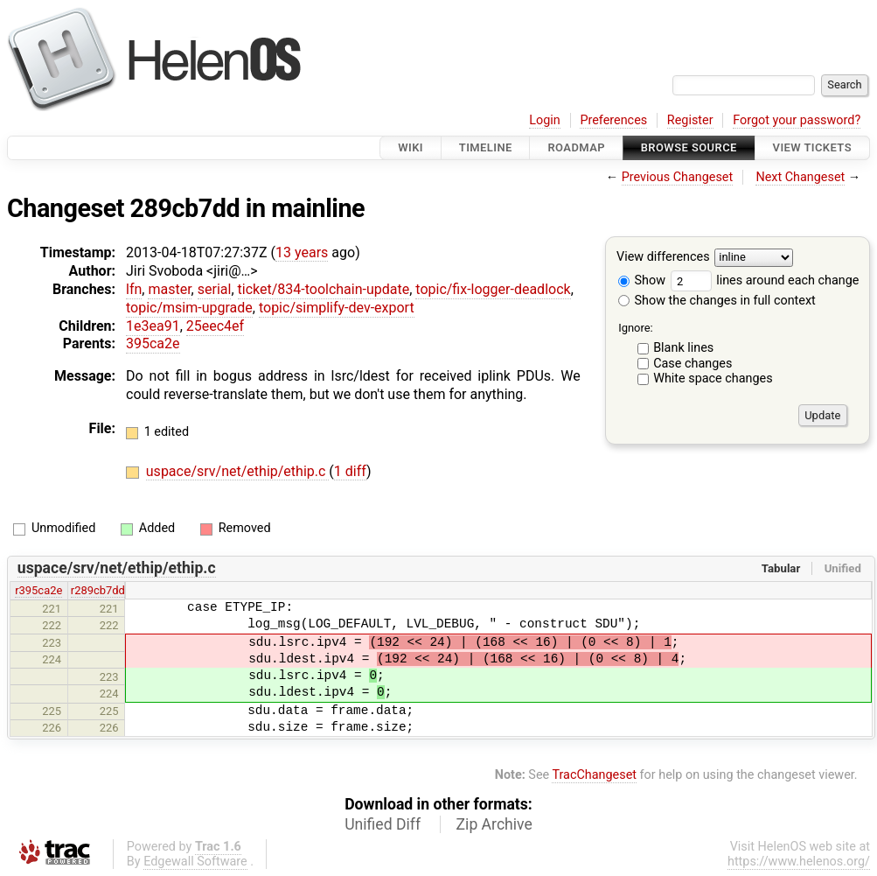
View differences (663, 257)
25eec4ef (215, 326)
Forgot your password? (796, 120)
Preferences (613, 120)
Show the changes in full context (717, 300)
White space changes (713, 378)
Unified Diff (383, 824)
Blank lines (683, 347)
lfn (134, 289)
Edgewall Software (195, 861)
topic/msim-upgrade (189, 307)
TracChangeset (594, 774)
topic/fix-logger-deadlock (492, 289)
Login (544, 120)
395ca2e (153, 343)
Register (690, 120)
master (169, 289)
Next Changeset (800, 177)
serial (215, 289)
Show (641, 280)
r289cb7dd (98, 590)
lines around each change (765, 280)
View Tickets (812, 147)
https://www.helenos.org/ (798, 861)
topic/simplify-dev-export (336, 307)
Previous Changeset (678, 177)
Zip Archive (494, 824)
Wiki (410, 147)
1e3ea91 (153, 326)
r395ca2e (38, 590)
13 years (301, 252)
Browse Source (689, 147)
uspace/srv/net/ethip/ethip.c (238, 471)
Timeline (485, 147)
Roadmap (576, 147)
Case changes (692, 363)
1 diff (350, 471)
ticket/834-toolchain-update (324, 289)
